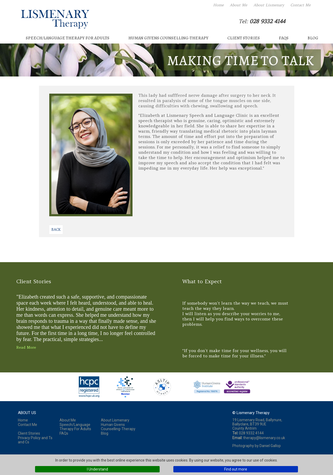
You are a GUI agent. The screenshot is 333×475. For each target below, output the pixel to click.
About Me (238, 5)
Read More (26, 347)
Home (218, 5)
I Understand (97, 469)
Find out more (235, 469)
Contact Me (300, 5)
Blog (312, 38)
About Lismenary (268, 5)
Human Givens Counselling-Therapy (168, 38)
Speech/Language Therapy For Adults (67, 38)
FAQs (283, 38)
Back (56, 229)
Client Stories (243, 38)
